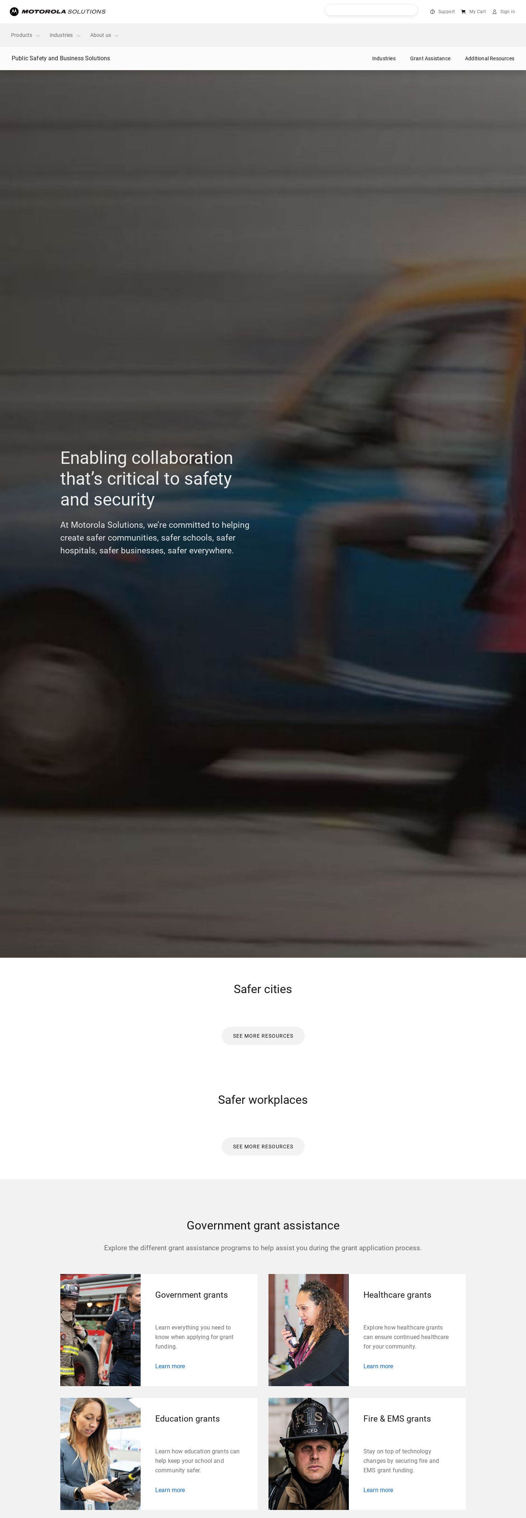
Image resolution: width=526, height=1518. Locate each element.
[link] (263, 1035)
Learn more (170, 1366)
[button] (263, 1036)
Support (446, 11)
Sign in (507, 11)
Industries (65, 35)
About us (105, 35)
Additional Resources (489, 58)
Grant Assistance (430, 58)
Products (26, 35)
